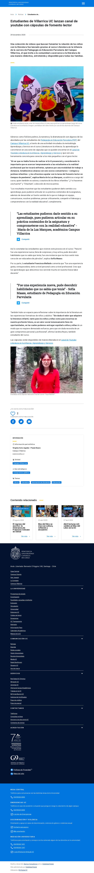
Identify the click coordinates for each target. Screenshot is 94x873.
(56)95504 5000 (19, 810)
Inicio (12, 14)
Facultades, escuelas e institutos (21, 600)
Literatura (25, 482)
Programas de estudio (18, 594)
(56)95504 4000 (19, 797)
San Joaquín (15, 577)
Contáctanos (17, 708)
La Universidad (18, 588)
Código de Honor (16, 615)
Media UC (14, 659)
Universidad (14, 609)
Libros (16, 482)
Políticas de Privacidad (21, 770)
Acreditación (17, 728)
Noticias (20, 14)
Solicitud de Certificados (19, 697)
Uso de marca (15, 668)
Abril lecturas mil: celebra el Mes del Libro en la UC (72, 526)
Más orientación (19, 831)
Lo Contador (15, 580)
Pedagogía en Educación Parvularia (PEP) (59, 140)
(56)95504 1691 (19, 844)
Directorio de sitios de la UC (20, 720)
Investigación (15, 597)
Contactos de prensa (17, 723)
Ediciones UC (15, 612)
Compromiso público (21, 473)
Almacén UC (15, 682)
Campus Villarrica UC (20, 143)
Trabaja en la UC (16, 691)
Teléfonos (14, 713)
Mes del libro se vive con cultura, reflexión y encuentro (45, 527)
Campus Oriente (16, 574)
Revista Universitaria (17, 656)
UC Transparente (16, 621)
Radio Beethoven (16, 662)
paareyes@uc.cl (18, 454)
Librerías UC (14, 685)
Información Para (16, 627)
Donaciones (14, 618)
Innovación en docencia (41, 482)
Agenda (13, 647)
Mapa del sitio (17, 774)
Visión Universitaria (21, 508)
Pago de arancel (16, 703)
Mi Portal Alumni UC (17, 694)
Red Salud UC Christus (18, 679)
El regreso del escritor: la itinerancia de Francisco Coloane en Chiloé (21, 528)
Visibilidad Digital (48, 864)
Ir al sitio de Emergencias (22, 814)
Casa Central (15, 571)
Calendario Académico (18, 631)
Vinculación (14, 606)
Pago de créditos (16, 700)
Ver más (25, 536)
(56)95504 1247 (19, 847)
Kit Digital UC (23, 870)
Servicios (15, 673)
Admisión (14, 624)
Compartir (25, 239)
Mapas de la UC (16, 634)
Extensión (14, 603)
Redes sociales (15, 650)
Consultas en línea (17, 716)
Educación (57, 482)
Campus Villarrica (20, 463)
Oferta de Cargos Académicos (21, 688)
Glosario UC (14, 665)
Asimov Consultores (30, 864)
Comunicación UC (19, 639)
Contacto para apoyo (21, 827)
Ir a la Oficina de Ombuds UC (23, 852)
